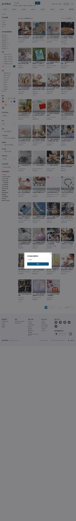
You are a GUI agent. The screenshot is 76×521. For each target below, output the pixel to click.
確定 (38, 264)
